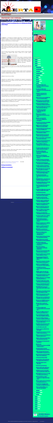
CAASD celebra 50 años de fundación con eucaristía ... (43, 272)
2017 (36, 406)
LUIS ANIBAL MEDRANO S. (44, 414)
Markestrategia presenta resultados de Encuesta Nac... (43, 104)
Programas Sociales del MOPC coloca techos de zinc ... (43, 123)
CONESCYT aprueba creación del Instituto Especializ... (42, 172)
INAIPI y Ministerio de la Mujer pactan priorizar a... (43, 278)
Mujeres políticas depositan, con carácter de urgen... (43, 210)
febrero (38, 392)
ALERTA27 (6, 14)
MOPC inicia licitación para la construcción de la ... (43, 321)
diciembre (38, 67)
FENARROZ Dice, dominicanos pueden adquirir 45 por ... (43, 179)
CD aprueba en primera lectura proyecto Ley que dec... (42, 304)
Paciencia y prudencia (41, 365)
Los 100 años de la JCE (41, 327)
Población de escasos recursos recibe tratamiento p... (43, 332)
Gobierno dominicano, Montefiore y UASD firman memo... (42, 156)
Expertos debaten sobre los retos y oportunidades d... (42, 207)
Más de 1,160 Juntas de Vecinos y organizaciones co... (43, 381)
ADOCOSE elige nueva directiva (41, 363)
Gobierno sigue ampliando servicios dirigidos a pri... (42, 201)
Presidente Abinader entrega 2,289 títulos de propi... (43, 182)
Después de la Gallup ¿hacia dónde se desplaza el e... (42, 204)
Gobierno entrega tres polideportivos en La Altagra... (41, 94)
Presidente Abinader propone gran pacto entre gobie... (43, 195)
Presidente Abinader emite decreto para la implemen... (43, 281)
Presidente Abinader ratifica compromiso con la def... (43, 216)
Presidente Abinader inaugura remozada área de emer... (43, 90)
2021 (36, 399)
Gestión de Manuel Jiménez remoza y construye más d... (43, 160)
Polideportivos (10, 162)
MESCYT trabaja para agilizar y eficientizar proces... (43, 223)
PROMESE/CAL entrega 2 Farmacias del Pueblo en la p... (43, 288)
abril (37, 83)
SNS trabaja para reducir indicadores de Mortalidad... (43, 240)
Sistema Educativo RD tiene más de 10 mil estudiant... (42, 368)
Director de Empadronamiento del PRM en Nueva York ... (43, 345)
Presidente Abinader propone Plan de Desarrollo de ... (43, 107)
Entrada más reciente (4, 199)
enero (37, 394)
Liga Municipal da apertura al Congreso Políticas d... (43, 129)
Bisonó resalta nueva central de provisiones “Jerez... (43, 254)
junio (37, 79)
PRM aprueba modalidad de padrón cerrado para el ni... (43, 297)
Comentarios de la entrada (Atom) (18, 202)
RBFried (39, 421)
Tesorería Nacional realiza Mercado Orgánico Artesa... (43, 315)
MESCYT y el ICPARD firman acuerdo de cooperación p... (43, 265)
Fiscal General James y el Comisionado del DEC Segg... (43, 163)
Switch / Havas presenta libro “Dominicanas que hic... (43, 338)
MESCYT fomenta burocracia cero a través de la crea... (42, 294)
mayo (37, 81)
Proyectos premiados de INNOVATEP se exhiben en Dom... (42, 258)
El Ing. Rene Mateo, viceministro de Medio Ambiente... (41, 248)
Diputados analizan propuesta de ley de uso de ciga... (42, 115)
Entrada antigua (29, 199)
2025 (36, 61)
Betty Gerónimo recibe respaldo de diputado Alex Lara (42, 378)
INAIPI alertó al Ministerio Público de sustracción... (42, 126)
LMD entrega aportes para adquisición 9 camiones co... (43, 352)
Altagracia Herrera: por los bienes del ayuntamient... (42, 135)
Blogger (45, 421)
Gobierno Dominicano (6, 162)
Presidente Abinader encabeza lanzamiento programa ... (42, 243)
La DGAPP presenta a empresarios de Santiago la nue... (43, 268)
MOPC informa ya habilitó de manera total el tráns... (43, 98)
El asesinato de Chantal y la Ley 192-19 (42, 341)
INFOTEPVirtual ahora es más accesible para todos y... (43, 374)
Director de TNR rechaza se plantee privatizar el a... (42, 312)
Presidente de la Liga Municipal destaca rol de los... (42, 176)
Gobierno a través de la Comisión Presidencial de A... (43, 213)
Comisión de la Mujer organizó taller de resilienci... (41, 111)
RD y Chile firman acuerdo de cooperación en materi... (43, 169)
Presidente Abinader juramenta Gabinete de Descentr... (42, 152)
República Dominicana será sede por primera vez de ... (42, 324)
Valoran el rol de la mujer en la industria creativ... (43, 132)
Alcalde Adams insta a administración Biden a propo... (42, 220)
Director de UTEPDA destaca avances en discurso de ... (42, 301)
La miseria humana (41, 192)
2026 (36, 59)
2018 (36, 404)
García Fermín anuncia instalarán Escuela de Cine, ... (43, 349)
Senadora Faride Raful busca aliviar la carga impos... (43, 141)
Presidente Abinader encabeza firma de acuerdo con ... (43, 308)
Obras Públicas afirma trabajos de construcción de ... (43, 145)
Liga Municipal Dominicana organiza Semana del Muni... (42, 186)
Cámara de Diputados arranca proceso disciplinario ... (41, 233)
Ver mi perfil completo (43, 416)
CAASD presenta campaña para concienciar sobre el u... (43, 371)
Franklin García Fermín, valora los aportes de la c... (42, 198)
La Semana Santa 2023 (41, 357)
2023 (36, 65)
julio (37, 77)
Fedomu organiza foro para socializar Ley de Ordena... (42, 284)
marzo (38, 390)
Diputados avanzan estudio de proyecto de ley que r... (43, 261)
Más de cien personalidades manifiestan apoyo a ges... (43, 101)
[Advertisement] (16, 192)
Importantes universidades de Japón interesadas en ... (42, 360)
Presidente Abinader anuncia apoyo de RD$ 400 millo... (43, 190)
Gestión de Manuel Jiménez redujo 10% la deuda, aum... (43, 166)
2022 (36, 397)
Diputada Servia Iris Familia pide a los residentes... (43, 355)
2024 (36, 63)
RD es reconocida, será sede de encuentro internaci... (43, 138)
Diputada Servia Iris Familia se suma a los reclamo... (43, 251)
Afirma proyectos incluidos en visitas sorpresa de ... (43, 335)
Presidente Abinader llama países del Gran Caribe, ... (42, 148)
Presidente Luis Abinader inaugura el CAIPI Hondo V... (43, 384)
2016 (36, 408)
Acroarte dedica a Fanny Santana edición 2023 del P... (43, 318)
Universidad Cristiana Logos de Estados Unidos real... (43, 275)
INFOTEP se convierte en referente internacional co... (43, 229)
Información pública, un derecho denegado (42, 387)
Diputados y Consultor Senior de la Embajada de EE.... (43, 291)
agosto (38, 75)
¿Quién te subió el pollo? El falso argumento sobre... (42, 226)
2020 (36, 400)
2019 (36, 402)
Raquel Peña (14, 162)
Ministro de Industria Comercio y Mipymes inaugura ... (41, 119)
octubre (38, 71)
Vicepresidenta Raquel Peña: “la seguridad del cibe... (43, 237)
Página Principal (17, 199)
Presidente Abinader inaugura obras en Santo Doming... (42, 86)
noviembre (39, 69)
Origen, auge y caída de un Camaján (42, 329)
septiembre (39, 73)
